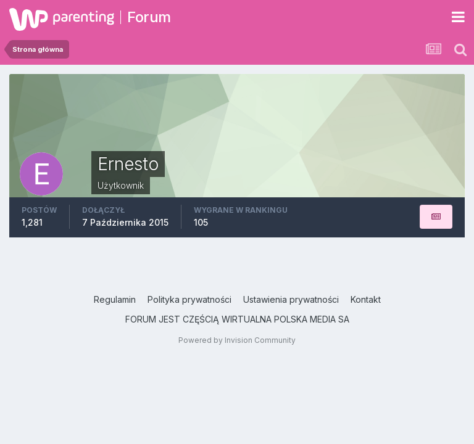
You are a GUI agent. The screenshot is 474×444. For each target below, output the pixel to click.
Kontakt (366, 299)
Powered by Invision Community (237, 340)
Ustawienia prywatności (291, 299)
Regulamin (115, 299)
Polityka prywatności (189, 299)
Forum (149, 17)
